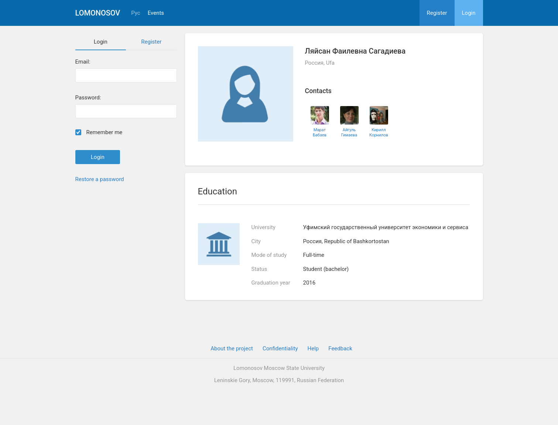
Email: (82, 62)
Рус (135, 13)
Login (469, 13)
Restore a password (99, 179)
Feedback (340, 348)
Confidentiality (280, 348)
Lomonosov (97, 13)
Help (313, 348)
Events (156, 13)
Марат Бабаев (319, 132)
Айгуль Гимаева (349, 132)
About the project (231, 348)
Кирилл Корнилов (378, 132)
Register (437, 13)
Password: (88, 98)
